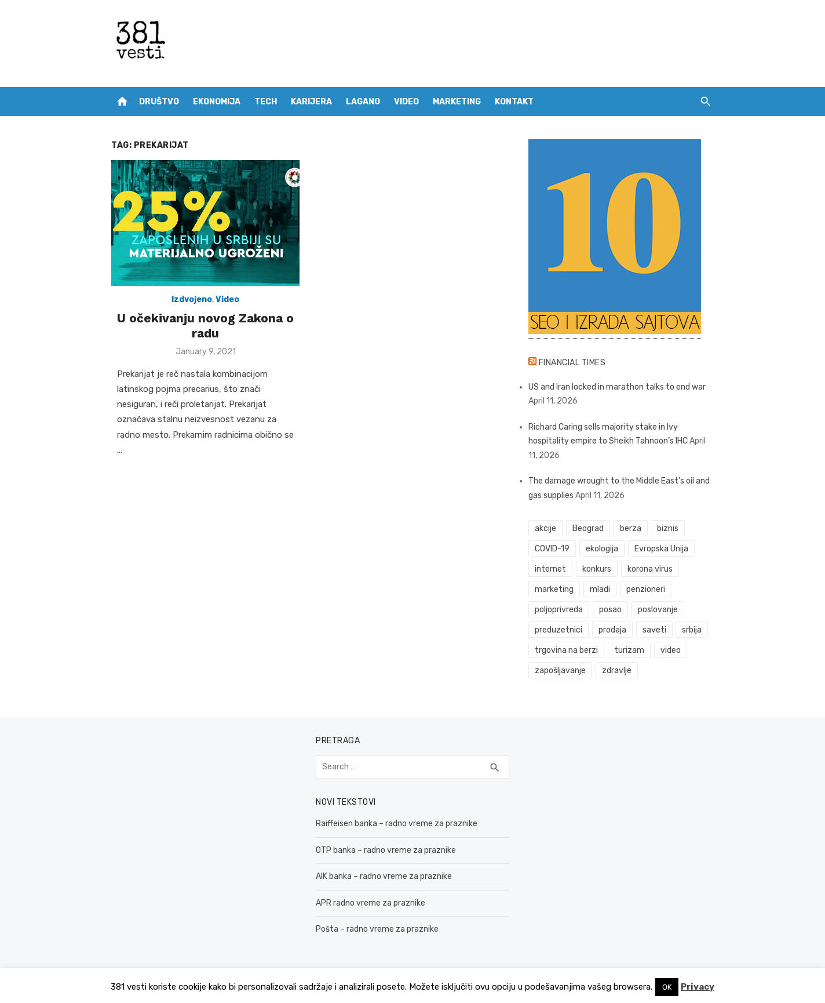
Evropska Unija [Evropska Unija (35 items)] (661, 549)
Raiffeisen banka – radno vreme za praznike (396, 823)
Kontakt (514, 102)
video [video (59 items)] (670, 650)
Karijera (311, 102)
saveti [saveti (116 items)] (654, 630)
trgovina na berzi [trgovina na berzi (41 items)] (566, 650)
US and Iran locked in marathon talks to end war (617, 387)
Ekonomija (216, 102)
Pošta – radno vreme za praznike (377, 929)
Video (406, 102)
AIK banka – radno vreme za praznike (384, 876)
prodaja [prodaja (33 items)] (612, 630)
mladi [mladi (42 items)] (600, 589)
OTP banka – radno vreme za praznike (386, 850)
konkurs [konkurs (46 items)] (596, 569)
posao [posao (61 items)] (610, 610)
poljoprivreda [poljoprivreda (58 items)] (559, 610)
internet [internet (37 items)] (550, 569)
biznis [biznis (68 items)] (667, 528)
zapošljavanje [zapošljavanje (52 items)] (560, 670)
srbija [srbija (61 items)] (692, 630)
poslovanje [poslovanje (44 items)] (658, 610)
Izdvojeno (191, 299)
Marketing (457, 102)
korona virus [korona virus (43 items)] (650, 569)
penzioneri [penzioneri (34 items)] (645, 589)
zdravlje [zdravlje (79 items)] (616, 670)
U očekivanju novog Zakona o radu (205, 325)
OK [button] (666, 987)
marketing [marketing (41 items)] (554, 589)
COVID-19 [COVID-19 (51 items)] (552, 549)
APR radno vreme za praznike (370, 903)
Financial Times (572, 363)
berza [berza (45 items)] (630, 528)
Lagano (363, 102)
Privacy (697, 987)
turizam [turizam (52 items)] (629, 650)
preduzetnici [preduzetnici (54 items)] (558, 630)
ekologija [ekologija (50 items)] (602, 549)
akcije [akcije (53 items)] (545, 528)
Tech (265, 102)
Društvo (159, 102)
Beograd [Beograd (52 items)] (588, 528)
